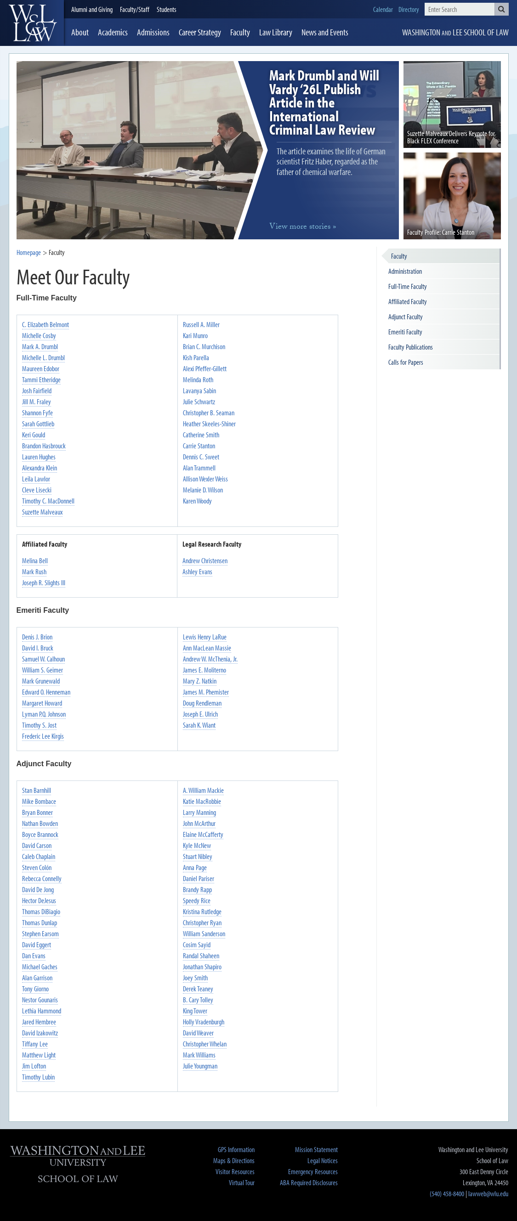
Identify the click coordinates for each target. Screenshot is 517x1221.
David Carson (36, 845)
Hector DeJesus (39, 900)
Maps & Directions (234, 1160)
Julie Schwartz (199, 401)
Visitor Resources (235, 1171)
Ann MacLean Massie (207, 647)
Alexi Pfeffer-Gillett (205, 368)
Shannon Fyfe (37, 412)
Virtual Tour (242, 1182)
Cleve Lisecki (36, 489)
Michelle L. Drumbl (43, 357)
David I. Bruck (37, 647)
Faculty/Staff (134, 9)
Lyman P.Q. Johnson (44, 713)
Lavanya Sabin (199, 390)
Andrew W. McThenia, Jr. (210, 658)
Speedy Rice (196, 900)
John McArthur (199, 823)
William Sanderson (204, 933)
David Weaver (198, 1032)
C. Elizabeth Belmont (45, 324)
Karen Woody (197, 500)
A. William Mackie (203, 790)
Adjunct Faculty (405, 316)
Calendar (383, 9)
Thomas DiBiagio (41, 911)
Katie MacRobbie (202, 801)
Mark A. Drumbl (40, 346)
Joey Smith (195, 977)
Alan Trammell (199, 467)
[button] (501, 9)
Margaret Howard (42, 702)
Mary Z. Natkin (199, 680)
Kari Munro (195, 335)
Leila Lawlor (36, 478)
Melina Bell (35, 560)
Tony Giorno (35, 988)
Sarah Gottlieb (38, 423)
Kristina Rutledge (202, 911)
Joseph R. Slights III (43, 582)
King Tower (195, 1010)
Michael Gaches (39, 966)
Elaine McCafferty (203, 834)
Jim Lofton (34, 1065)
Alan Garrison (37, 977)
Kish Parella (196, 357)
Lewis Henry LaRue (205, 636)
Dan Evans (33, 955)
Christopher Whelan (205, 1043)
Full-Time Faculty (407, 286)
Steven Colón (36, 867)
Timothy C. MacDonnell (48, 500)
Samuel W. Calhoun (43, 658)
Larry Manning (199, 812)
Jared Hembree (39, 1021)
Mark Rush (34, 571)
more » (302, 227)
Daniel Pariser (198, 878)
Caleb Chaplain (38, 856)
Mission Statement (316, 1149)
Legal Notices (322, 1160)
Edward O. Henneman (46, 691)
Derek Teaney (198, 988)
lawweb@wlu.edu (488, 1193)
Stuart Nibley (197, 856)
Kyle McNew (197, 845)
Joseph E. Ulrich (200, 713)
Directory (408, 9)
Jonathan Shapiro (202, 966)
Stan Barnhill (36, 790)
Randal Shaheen (201, 955)
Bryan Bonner (37, 812)
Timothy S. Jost (39, 724)
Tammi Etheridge (41, 379)
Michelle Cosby (39, 335)
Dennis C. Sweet (201, 456)
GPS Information (236, 1149)
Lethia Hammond (41, 1010)
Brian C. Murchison (204, 346)
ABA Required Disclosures (309, 1182)
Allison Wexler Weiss (205, 478)
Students (166, 9)
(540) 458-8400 (447, 1193)
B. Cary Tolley (198, 999)
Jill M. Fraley (36, 401)
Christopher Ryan (202, 922)
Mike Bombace (39, 801)
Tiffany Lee (35, 1043)
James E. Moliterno (204, 669)
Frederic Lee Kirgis (43, 736)
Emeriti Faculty (405, 331)
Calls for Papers (405, 362)
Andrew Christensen (204, 560)
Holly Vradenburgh (203, 1021)
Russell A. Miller (201, 324)
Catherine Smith (201, 434)
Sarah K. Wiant (199, 724)
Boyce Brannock (40, 834)
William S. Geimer (42, 669)
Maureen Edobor (40, 368)
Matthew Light (39, 1054)
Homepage (29, 252)
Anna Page (195, 867)
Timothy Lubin (38, 1076)
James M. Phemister (206, 691)
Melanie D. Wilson (203, 489)
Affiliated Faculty (407, 301)
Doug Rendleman (202, 702)
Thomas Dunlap (39, 922)
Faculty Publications (410, 346)
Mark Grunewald (41, 680)
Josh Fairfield (36, 390)
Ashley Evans (197, 571)
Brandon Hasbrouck (44, 445)
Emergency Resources (313, 1171)
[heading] (36, 23)
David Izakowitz (40, 1032)
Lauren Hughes (39, 456)
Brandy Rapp (197, 889)
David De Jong (38, 889)
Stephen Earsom (40, 933)
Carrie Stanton (199, 445)
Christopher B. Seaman (208, 412)
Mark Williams (199, 1054)
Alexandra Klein (39, 467)
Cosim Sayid (196, 944)
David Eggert (36, 944)
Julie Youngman (200, 1065)
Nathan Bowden (40, 823)
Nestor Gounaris (40, 999)
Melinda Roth (198, 379)
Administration (405, 271)
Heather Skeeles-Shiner (209, 423)
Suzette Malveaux (42, 511)
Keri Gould (33, 434)
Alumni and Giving (92, 9)
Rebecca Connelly (42, 878)
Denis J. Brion (37, 636)
